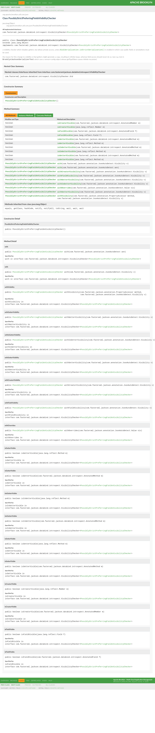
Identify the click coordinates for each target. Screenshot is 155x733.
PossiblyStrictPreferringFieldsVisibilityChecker (92, 32)
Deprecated (36, 3)
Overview (5, 3)
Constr (24, 10)
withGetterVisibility (68, 177)
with (59, 161)
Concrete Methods (44, 115)
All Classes (50, 7)
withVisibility (65, 193)
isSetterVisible (65, 154)
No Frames (36, 7)
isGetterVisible (65, 138)
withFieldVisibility (67, 173)
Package (13, 3)
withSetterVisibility (68, 189)
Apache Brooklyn (141, 2)
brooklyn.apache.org (122, 678)
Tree (28, 3)
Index (44, 3)
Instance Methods (26, 115)
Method (32, 10)
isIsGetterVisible (66, 146)
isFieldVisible (65, 130)
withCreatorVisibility (68, 169)
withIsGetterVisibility (69, 181)
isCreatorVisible (66, 122)
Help (50, 3)
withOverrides (64, 185)
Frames (28, 7)
